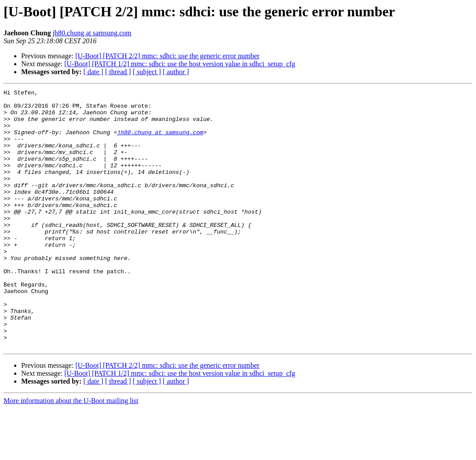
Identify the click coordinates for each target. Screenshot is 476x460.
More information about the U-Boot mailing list (71, 452)
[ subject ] (147, 71)
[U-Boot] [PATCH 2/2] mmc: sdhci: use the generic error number (167, 56)
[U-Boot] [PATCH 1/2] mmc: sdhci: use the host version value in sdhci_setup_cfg (179, 64)
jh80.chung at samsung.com (91, 33)
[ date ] (93, 71)
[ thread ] (118, 71)
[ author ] (176, 71)
